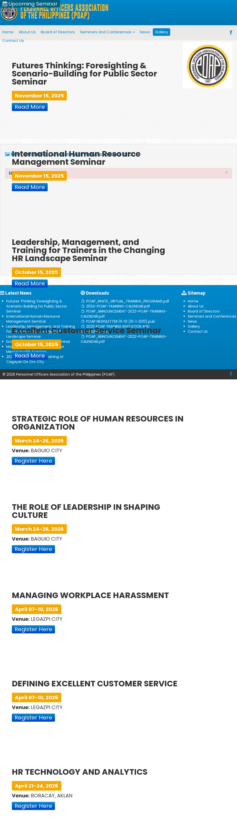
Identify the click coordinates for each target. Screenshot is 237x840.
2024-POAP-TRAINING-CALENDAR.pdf (118, 306)
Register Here (33, 461)
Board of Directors (58, 32)
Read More (30, 107)
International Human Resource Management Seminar (33, 319)
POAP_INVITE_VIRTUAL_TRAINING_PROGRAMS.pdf (127, 301)
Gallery (161, 32)
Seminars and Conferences (107, 32)
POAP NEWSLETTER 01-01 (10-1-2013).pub (120, 321)
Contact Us (13, 40)
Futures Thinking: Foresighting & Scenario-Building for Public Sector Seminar (36, 306)
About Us (27, 32)
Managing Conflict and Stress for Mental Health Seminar (35, 349)
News (145, 32)
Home (8, 32)
